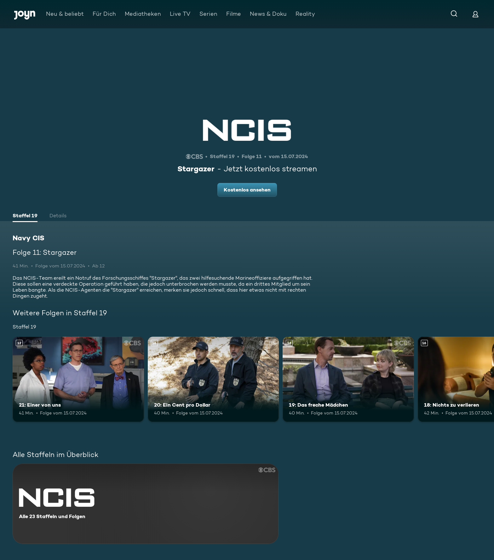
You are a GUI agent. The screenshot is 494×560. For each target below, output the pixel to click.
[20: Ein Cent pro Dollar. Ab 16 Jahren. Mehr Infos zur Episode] (213, 379)
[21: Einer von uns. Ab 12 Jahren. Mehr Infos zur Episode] (78, 379)
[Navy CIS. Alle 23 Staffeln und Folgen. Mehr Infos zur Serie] (146, 504)
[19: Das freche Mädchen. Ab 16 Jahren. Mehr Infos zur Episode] (348, 379)
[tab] (25, 216)
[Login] (475, 14)
